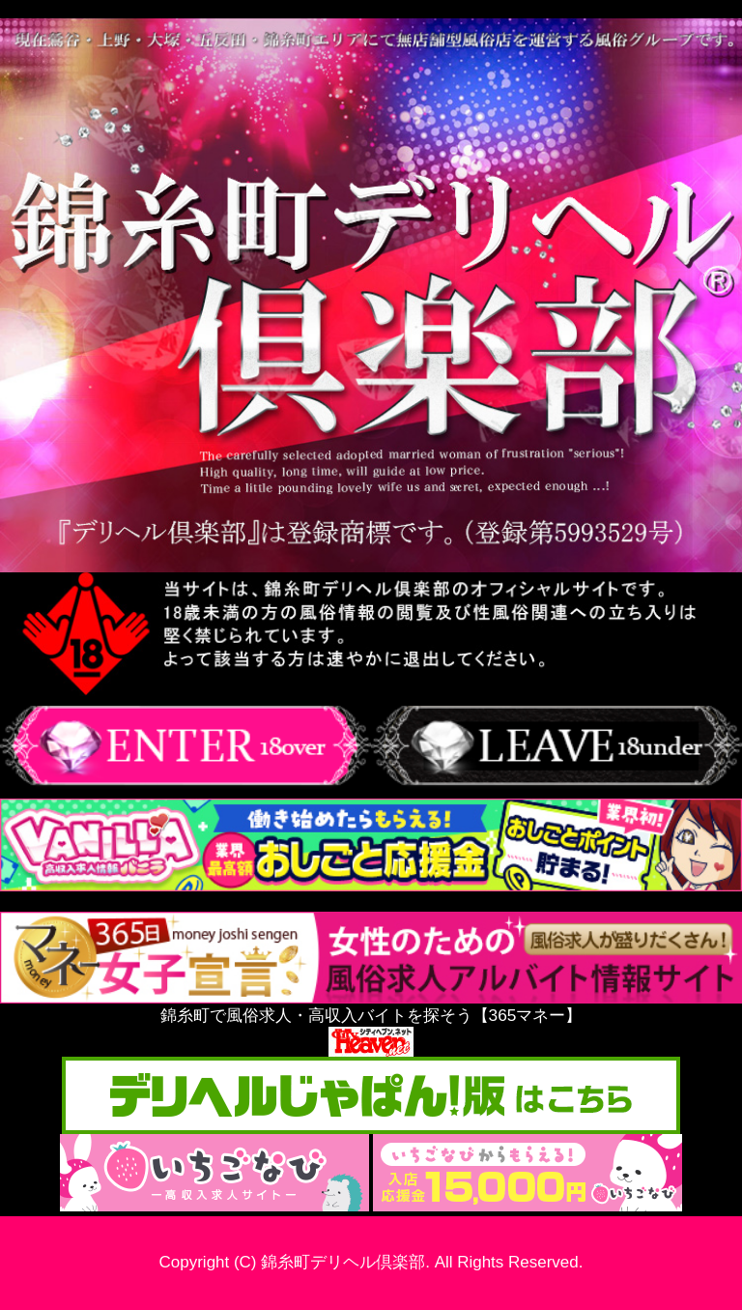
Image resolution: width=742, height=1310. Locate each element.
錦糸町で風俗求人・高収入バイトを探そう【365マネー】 (371, 1006)
